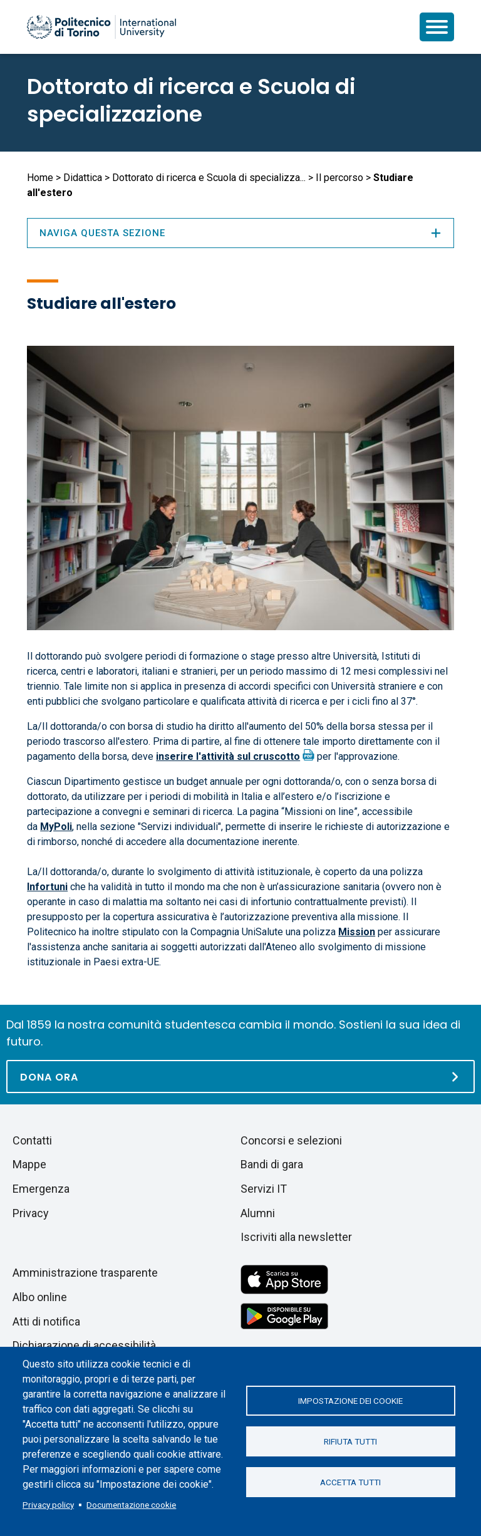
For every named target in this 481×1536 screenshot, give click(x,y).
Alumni (257, 1213)
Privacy (31, 1213)
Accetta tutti (350, 1482)
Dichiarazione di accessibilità (84, 1345)
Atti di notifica (46, 1321)
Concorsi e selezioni (291, 1140)
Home (40, 178)
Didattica (82, 178)
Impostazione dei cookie (350, 1401)
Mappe (29, 1164)
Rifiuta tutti (350, 1441)
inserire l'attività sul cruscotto (228, 756)
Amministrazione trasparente (85, 1272)
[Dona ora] (240, 1076)
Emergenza (41, 1188)
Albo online (40, 1297)
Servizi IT (263, 1188)
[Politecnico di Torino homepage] (101, 27)
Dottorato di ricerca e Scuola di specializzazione (191, 100)
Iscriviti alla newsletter (296, 1236)
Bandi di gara (271, 1164)
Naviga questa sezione (240, 233)
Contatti (32, 1140)
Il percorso (339, 178)
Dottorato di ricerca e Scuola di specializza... (209, 178)
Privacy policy (48, 1505)
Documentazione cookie (131, 1505)
